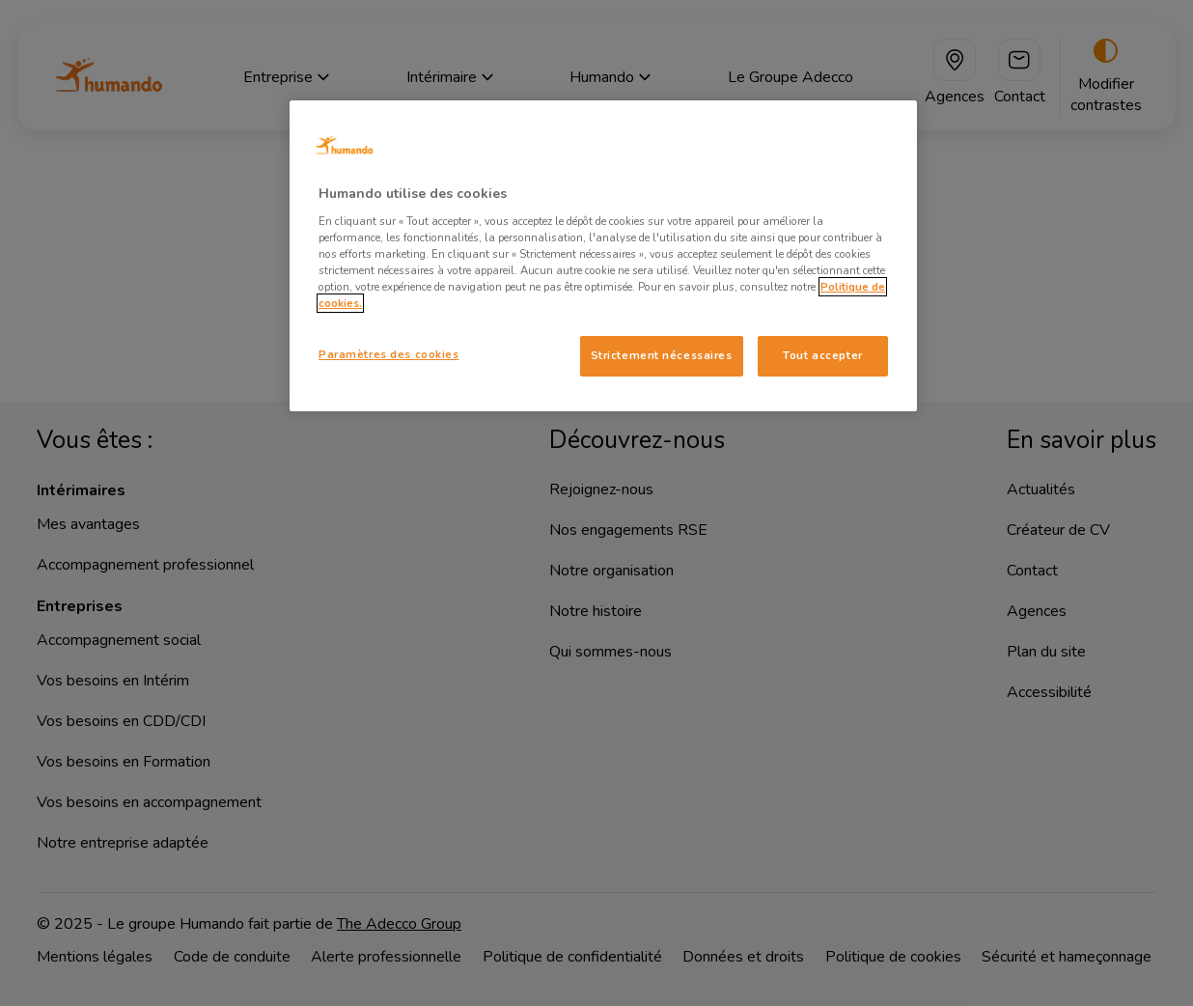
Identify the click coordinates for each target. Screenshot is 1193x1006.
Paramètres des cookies (389, 354)
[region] (603, 255)
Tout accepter (822, 355)
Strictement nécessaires (662, 355)
